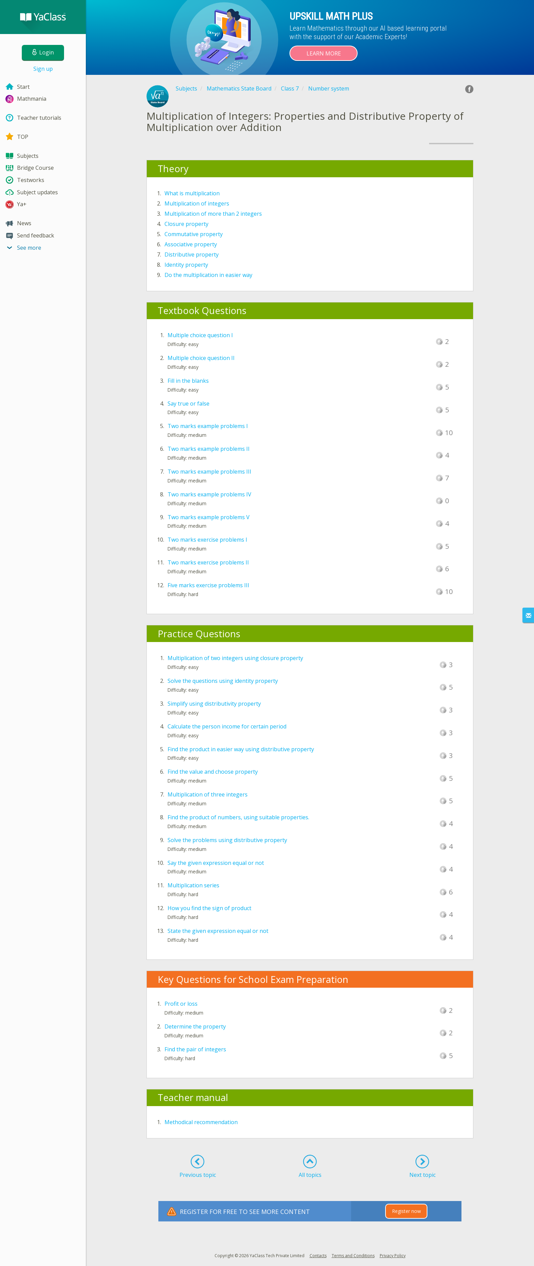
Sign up (43, 68)
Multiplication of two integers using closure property (235, 658)
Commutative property (193, 234)
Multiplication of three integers (208, 794)
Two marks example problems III (209, 471)
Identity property (186, 264)
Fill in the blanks (188, 380)
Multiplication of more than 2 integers (213, 213)
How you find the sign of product (209, 908)
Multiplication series (193, 885)
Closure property (186, 224)
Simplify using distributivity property (214, 703)
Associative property (190, 244)
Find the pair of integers (195, 1049)
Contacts (318, 1256)
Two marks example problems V (209, 517)
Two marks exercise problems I (207, 539)
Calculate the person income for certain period (227, 726)
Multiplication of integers (196, 203)
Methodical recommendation (201, 1122)
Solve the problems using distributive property (227, 840)
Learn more (324, 53)
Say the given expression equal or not (216, 863)
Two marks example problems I (208, 426)
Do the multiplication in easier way (208, 275)
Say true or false (188, 403)
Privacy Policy (393, 1256)
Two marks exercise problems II (208, 562)
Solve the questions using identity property (223, 681)
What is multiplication (192, 193)
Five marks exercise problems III (208, 585)
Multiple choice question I (200, 335)
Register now (406, 1211)
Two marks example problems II (209, 449)
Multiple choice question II (201, 358)
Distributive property (191, 254)
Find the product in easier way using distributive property (241, 749)
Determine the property (195, 1026)
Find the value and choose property (213, 771)
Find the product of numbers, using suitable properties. (238, 817)
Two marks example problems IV (209, 494)
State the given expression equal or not (218, 931)
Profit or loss (181, 1003)
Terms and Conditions (353, 1256)
